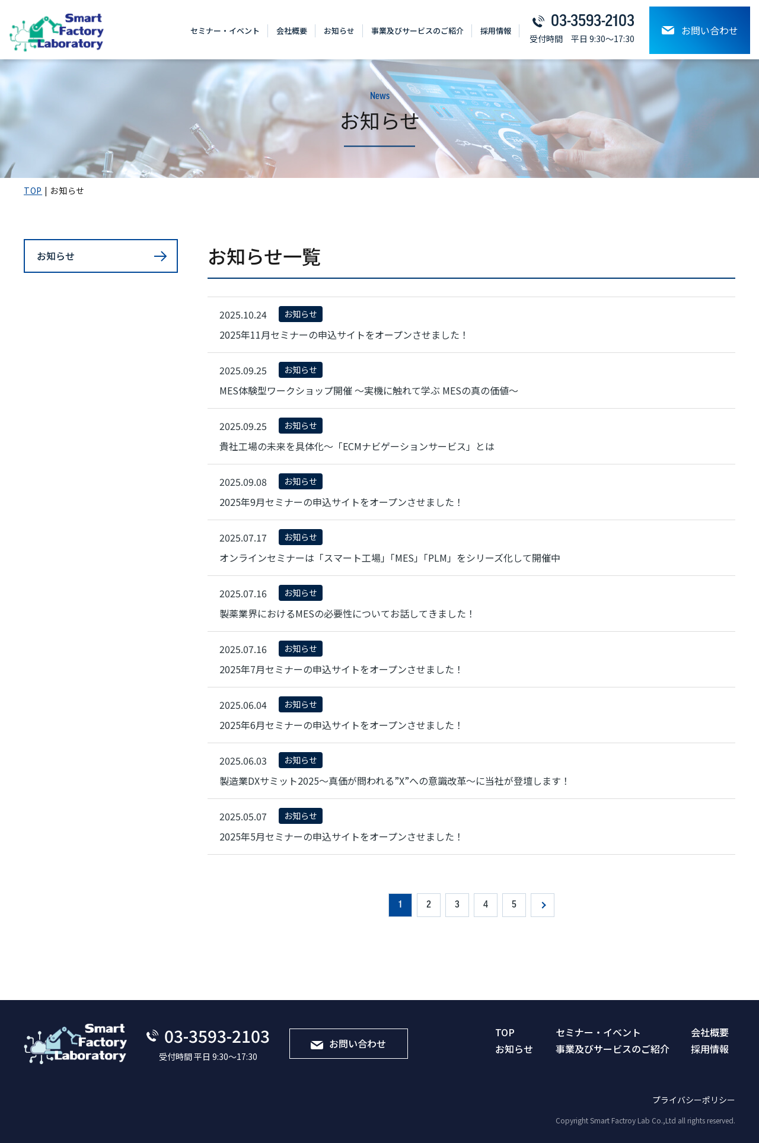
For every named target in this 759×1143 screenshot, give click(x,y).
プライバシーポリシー (693, 1100)
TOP (505, 1032)
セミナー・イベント (225, 30)
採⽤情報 (495, 30)
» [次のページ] (542, 905)
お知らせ (339, 30)
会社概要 (291, 30)
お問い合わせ (700, 30)
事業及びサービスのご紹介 (417, 30)
